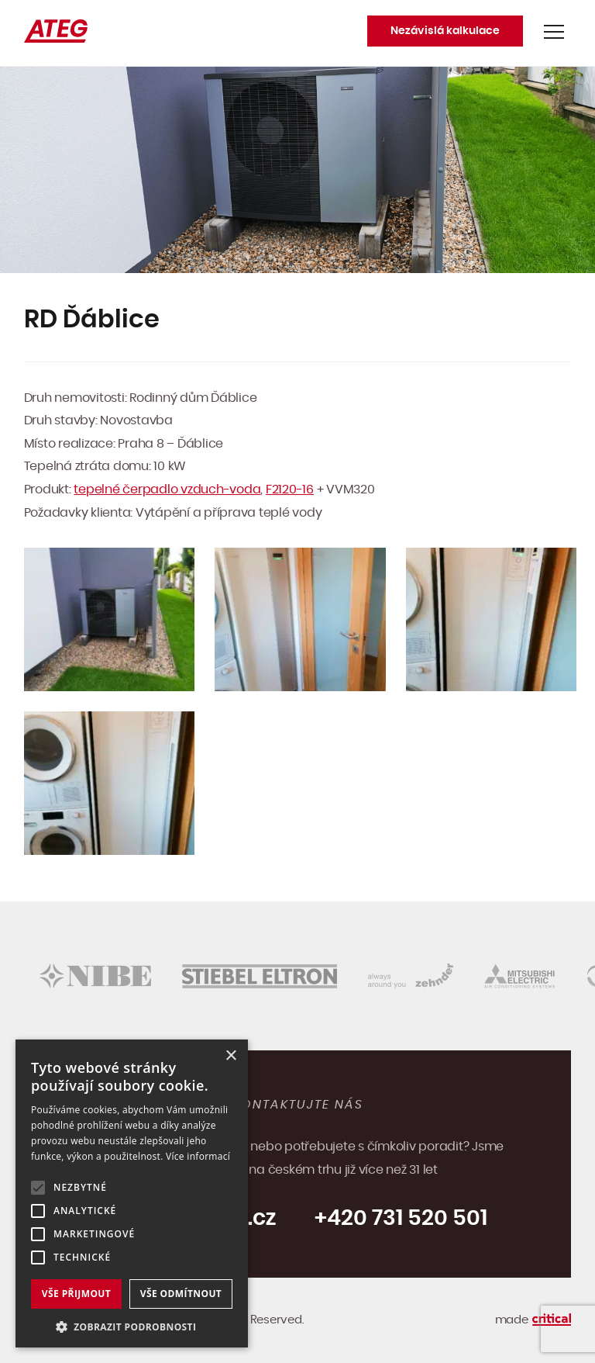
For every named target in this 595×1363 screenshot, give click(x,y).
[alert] (131, 1193)
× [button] (230, 1056)
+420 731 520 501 (401, 1219)
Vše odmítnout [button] (181, 1293)
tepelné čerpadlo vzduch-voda (167, 489)
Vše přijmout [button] (76, 1293)
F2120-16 (290, 489)
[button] (131, 1325)
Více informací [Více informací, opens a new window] (198, 1156)
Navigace (554, 32)
